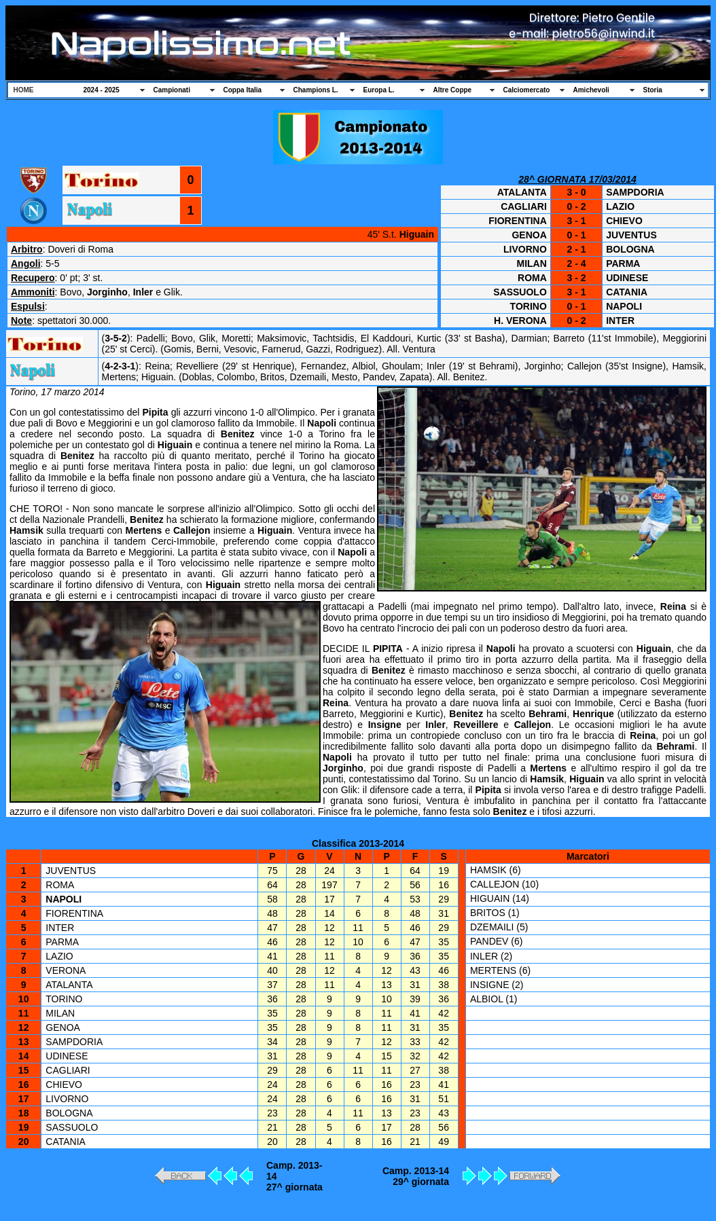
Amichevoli (591, 90)
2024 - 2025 (102, 90)
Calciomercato (526, 90)
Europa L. (379, 90)
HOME (24, 90)
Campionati (172, 90)
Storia (652, 90)
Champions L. (315, 90)
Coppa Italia (242, 90)
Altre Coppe (452, 90)
